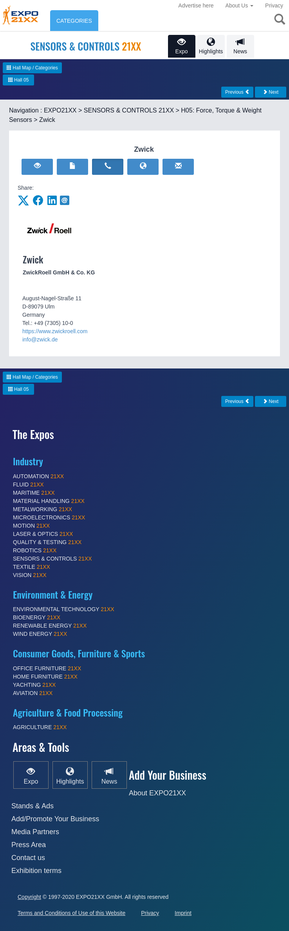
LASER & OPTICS (43, 534)
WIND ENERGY (40, 634)
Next (270, 92)
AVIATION (32, 693)
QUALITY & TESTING (47, 542)
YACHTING (34, 685)
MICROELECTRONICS (49, 517)
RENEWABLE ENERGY (50, 625)
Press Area (28, 845)
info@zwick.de (40, 339)
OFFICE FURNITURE (47, 668)
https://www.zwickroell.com (54, 331)
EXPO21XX (60, 110)
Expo (182, 46)
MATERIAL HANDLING (49, 501)
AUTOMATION (38, 476)
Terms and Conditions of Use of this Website (71, 913)
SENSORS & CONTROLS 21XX (129, 110)
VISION (30, 575)
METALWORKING (42, 509)
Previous (237, 92)
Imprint (183, 913)
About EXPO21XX (157, 793)
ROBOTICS (34, 550)
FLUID (28, 484)
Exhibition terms (36, 871)
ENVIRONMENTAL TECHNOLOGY (63, 609)
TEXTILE (31, 567)
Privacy (274, 5)
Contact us (28, 858)
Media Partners (35, 832)
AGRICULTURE (40, 727)
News (240, 46)
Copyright (29, 897)
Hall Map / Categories (32, 68)
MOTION (31, 526)
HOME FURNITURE (45, 676)
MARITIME (34, 493)
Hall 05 (18, 80)
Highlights (211, 46)
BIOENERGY (36, 617)
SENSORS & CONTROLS (52, 558)
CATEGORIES (74, 21)
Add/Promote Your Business (55, 819)
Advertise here (195, 5)
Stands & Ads (32, 806)
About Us (239, 5)
